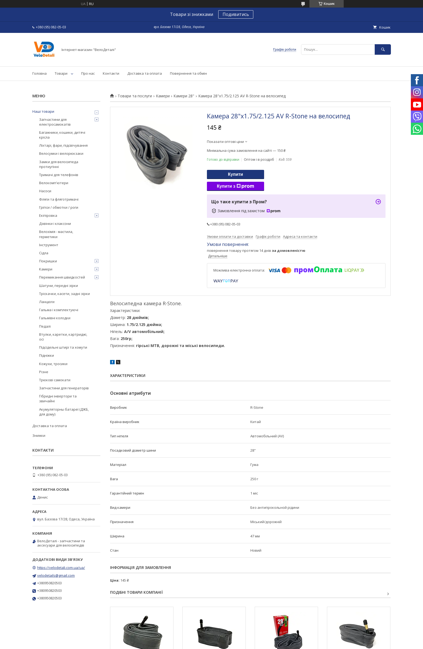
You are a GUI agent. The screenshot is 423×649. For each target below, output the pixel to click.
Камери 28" (183, 96)
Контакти (111, 73)
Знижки (38, 435)
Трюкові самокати (54, 379)
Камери (163, 96)
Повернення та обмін (188, 73)
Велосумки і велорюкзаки (61, 153)
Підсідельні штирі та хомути (63, 347)
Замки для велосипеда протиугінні (58, 164)
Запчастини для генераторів (64, 388)
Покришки (48, 261)
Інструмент (48, 244)
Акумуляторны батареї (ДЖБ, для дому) (64, 412)
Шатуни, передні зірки (58, 285)
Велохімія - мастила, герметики (56, 234)
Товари (61, 73)
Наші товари (43, 111)
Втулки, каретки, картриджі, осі (63, 337)
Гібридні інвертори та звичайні (58, 398)
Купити (235, 174)
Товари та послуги (135, 96)
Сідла (43, 252)
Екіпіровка (48, 215)
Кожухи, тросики (53, 363)
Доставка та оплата (144, 73)
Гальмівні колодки (54, 317)
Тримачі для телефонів (58, 174)
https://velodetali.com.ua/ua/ (61, 567)
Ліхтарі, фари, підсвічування (63, 145)
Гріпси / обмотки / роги (58, 207)
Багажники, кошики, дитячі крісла (62, 135)
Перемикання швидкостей (62, 277)
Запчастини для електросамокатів (55, 122)
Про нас (88, 73)
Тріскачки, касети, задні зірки (64, 293)
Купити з (235, 186)
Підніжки (46, 355)
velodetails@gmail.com (56, 575)
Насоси (45, 190)
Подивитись (236, 14)
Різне (43, 371)
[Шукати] (383, 49)
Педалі (45, 326)
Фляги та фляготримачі (59, 199)
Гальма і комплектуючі (58, 309)
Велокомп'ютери (53, 182)
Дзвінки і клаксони (55, 223)
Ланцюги (46, 301)
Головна (39, 73)
